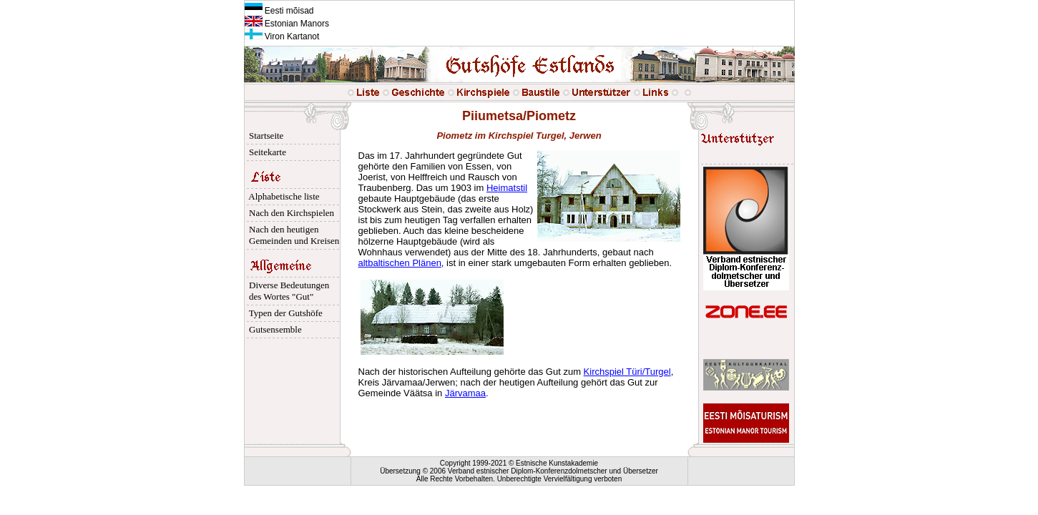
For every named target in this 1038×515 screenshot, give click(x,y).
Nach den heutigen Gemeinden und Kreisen (292, 235)
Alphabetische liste (282, 196)
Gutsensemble (273, 329)
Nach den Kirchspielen (290, 212)
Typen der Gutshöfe (284, 313)
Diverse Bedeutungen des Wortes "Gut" (287, 291)
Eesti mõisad (279, 11)
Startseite (264, 135)
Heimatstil (506, 187)
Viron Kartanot (282, 36)
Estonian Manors (287, 24)
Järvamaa (465, 393)
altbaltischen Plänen (399, 263)
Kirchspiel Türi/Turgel (627, 371)
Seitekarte (265, 152)
